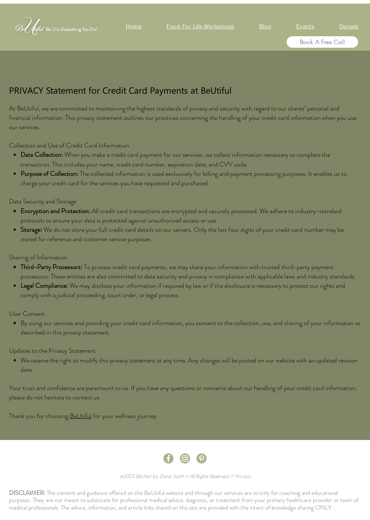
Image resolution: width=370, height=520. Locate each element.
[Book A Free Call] (322, 42)
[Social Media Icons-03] (168, 458)
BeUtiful (81, 416)
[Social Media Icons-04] (185, 458)
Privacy (243, 476)
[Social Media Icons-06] (201, 458)
